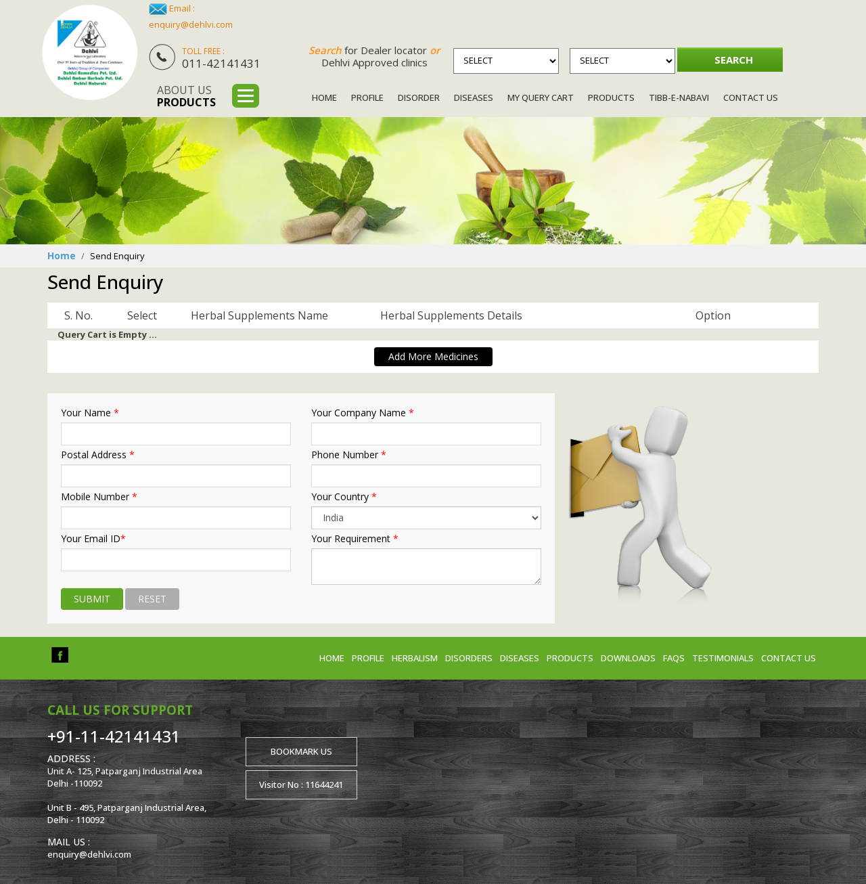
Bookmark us (301, 751)
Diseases (473, 97)
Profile (367, 97)
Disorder (419, 97)
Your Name (90, 413)
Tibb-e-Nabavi (679, 97)
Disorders (469, 658)
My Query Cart (540, 97)
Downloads (628, 658)
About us (186, 96)
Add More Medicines (433, 356)
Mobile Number (99, 497)
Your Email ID (93, 539)
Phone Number (348, 455)
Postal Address (98, 455)
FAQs (674, 658)
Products (611, 97)
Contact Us (750, 97)
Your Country (344, 497)
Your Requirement (354, 539)
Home (324, 97)
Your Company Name (362, 413)
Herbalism (415, 658)
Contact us (788, 658)
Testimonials (723, 658)
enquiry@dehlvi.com (191, 24)
